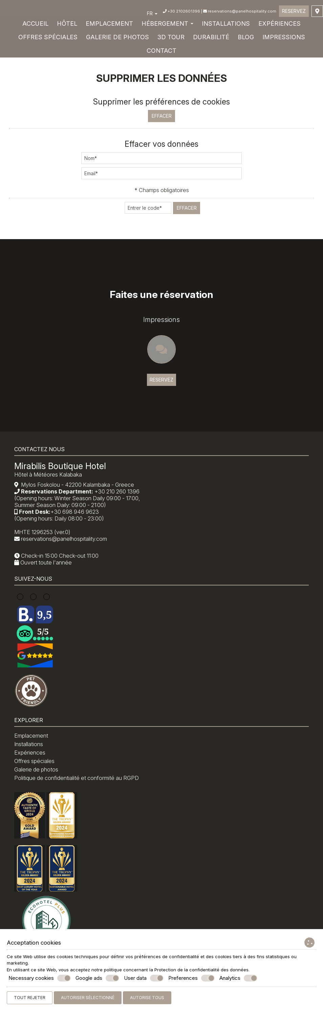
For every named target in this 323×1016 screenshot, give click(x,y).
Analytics (238, 978)
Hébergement (167, 25)
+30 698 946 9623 (77, 525)
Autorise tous (147, 997)
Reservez (293, 12)
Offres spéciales (48, 38)
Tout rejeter (29, 997)
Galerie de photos (117, 38)
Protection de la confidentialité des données (201, 969)
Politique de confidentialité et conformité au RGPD (79, 797)
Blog (246, 38)
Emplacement (109, 25)
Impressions (283, 38)
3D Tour (171, 38)
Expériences (279, 25)
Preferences (191, 978)
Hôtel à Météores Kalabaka (51, 488)
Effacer (162, 112)
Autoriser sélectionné (87, 997)
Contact (161, 52)
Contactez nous (42, 460)
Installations (226, 25)
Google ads (97, 978)
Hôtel (67, 25)
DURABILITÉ (211, 38)
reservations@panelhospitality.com (238, 12)
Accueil (35, 25)
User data (144, 978)
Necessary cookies (39, 978)
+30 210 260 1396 (119, 505)
